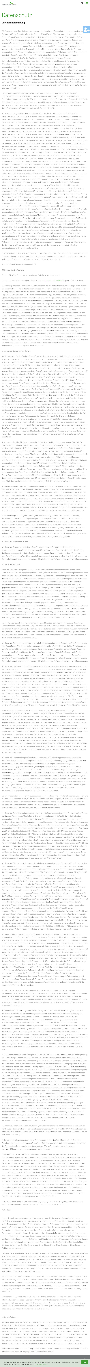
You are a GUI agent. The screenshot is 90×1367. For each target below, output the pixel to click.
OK (85, 1362)
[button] (87, 3)
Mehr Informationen (41, 1364)
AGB (85, 1359)
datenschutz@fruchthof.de (54, 280)
